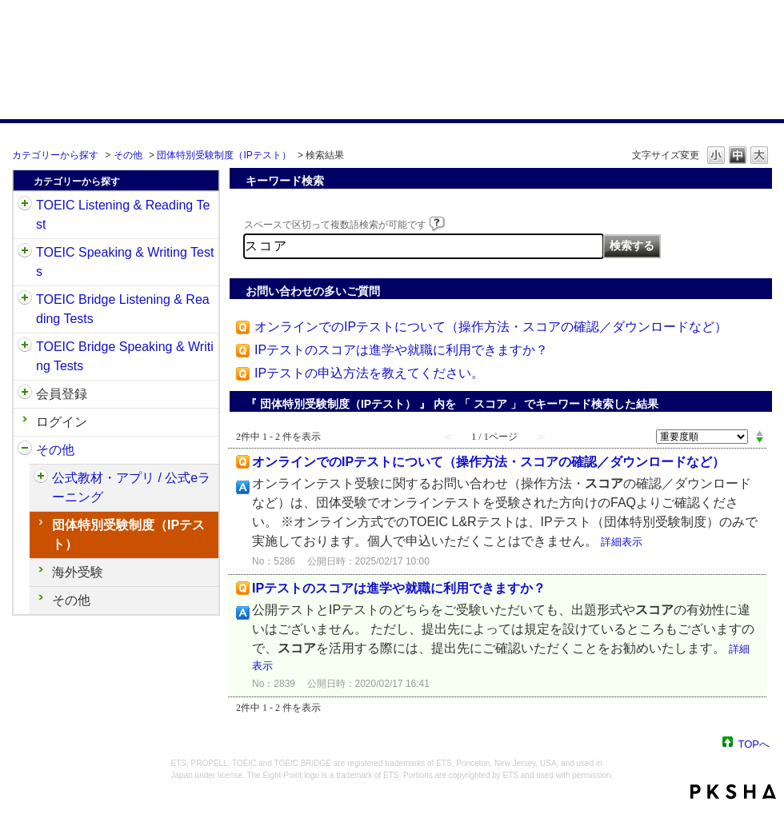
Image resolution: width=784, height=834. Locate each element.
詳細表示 (621, 542)
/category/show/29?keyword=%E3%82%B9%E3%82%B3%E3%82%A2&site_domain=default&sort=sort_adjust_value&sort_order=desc (25, 394)
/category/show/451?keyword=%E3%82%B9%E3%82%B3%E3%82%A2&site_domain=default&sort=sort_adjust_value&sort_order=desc (41, 478)
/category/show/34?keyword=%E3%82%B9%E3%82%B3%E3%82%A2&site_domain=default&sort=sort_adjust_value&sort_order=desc (25, 347)
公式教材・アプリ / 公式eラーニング (131, 487)
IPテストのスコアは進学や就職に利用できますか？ (401, 350)
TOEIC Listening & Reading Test (123, 214)
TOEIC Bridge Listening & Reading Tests (123, 309)
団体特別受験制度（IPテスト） (223, 155)
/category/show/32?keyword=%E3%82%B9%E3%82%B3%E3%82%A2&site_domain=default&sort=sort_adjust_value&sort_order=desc (25, 252)
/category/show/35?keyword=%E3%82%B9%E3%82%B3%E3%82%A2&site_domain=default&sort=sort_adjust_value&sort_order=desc (25, 450)
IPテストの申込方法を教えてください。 (369, 373)
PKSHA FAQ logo (733, 791)
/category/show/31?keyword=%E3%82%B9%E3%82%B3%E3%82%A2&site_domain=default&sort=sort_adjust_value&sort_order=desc (25, 205)
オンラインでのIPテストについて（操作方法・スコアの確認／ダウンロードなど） (490, 326)
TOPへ (754, 743)
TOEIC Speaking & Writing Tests (125, 261)
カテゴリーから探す (55, 155)
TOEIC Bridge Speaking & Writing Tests (125, 356)
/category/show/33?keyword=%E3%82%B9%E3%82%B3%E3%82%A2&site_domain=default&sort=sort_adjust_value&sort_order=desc (25, 299)
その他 (128, 155)
